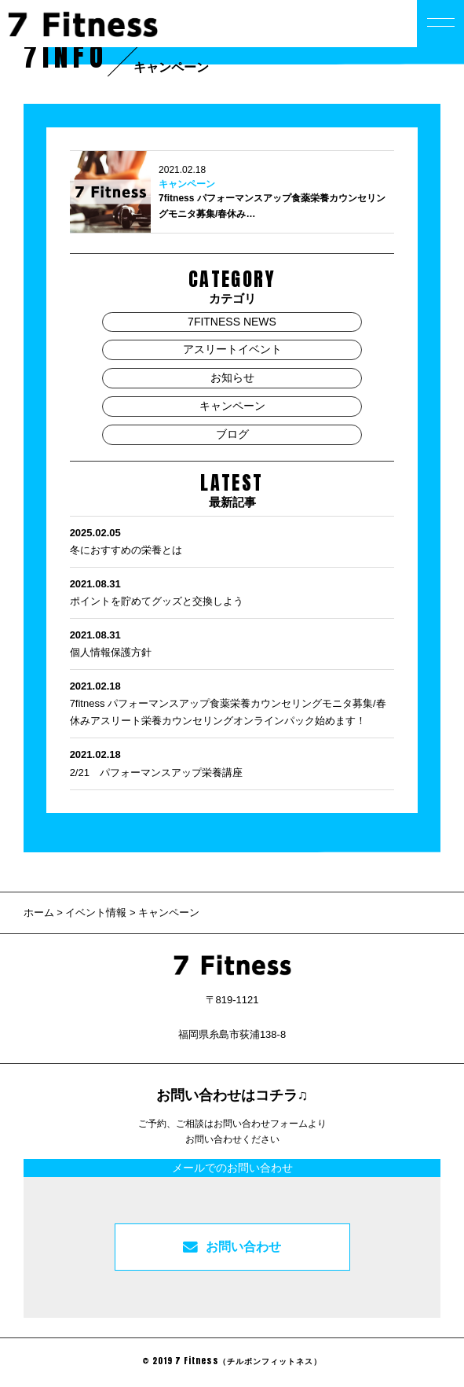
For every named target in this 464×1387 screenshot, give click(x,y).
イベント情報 (95, 912)
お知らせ (232, 377)
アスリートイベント (232, 349)
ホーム (40, 912)
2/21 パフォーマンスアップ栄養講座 (232, 762)
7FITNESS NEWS (232, 321)
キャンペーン (187, 183)
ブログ (232, 434)
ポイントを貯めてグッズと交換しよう (232, 591)
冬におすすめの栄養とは (232, 540)
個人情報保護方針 (232, 642)
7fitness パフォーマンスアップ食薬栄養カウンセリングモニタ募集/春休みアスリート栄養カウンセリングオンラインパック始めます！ (232, 702)
